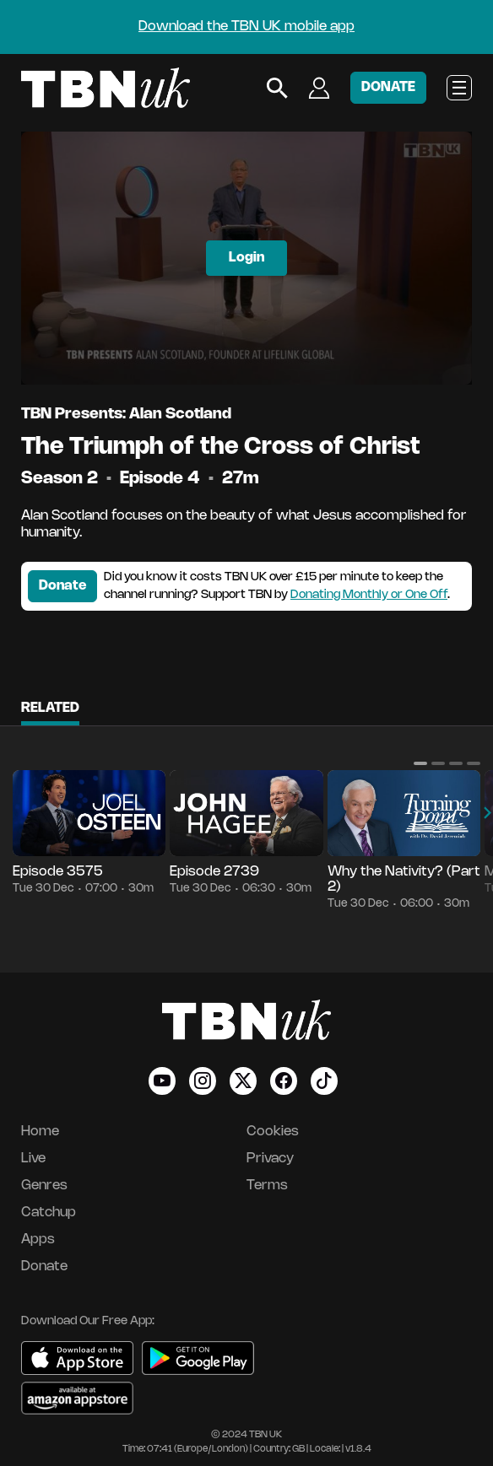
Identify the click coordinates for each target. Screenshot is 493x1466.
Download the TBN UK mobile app (246, 26)
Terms (267, 1185)
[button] (420, 763)
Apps (38, 1239)
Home (40, 1131)
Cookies (272, 1131)
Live (33, 1158)
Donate (62, 585)
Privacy (270, 1158)
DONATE (388, 87)
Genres (44, 1185)
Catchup (48, 1212)
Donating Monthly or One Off (368, 595)
